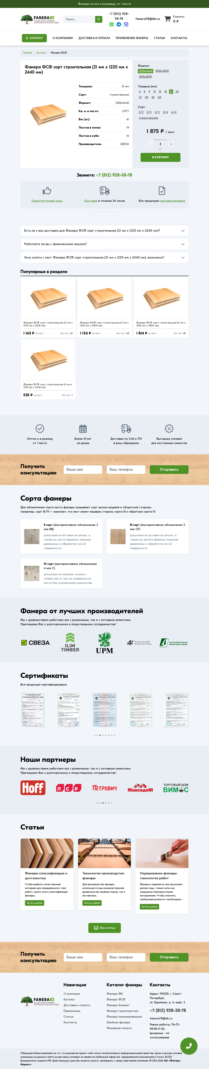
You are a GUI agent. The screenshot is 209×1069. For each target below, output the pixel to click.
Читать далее (35, 902)
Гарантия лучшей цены (47, 200)
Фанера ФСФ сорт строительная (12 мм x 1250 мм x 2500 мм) (48, 324)
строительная (148, 118)
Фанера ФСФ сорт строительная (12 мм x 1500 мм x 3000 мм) (160, 324)
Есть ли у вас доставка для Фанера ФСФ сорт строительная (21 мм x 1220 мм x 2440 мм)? (92, 231)
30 (146, 97)
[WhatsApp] (112, 24)
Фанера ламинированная (124, 1016)
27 (140, 97)
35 (152, 97)
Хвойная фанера (118, 1022)
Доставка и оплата (77, 1005)
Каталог (69, 999)
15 (160, 91)
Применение (72, 1011)
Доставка (90, 200)
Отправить (169, 469)
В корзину (160, 157)
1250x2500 (145, 76)
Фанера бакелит (118, 1005)
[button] (94, 735)
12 (154, 91)
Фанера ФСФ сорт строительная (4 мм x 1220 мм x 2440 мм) (47, 386)
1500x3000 (162, 71)
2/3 (149, 112)
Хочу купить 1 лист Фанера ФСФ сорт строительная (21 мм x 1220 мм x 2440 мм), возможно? (94, 257)
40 (159, 97)
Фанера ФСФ (116, 999)
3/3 (157, 112)
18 (165, 91)
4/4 (174, 112)
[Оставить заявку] (189, 1047)
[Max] (126, 24)
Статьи (68, 1016)
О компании (72, 993)
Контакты (70, 1022)
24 (177, 91)
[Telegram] (119, 24)
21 (171, 91)
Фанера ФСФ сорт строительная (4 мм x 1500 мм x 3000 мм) (104, 324)
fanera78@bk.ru (147, 19)
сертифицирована (172, 200)
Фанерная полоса (119, 1028)
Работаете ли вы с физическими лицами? (55, 244)
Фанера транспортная (122, 1011)
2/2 (141, 112)
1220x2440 (145, 71)
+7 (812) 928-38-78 (114, 175)
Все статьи (104, 928)
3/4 (165, 112)
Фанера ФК (115, 993)
